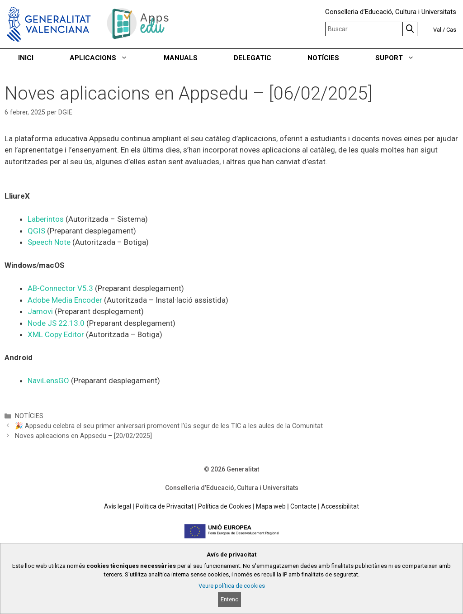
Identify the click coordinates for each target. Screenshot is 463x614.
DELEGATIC (252, 58)
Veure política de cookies (231, 585)
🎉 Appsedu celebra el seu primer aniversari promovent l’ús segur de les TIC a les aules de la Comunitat (169, 426)
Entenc (229, 599)
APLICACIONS (108, 58)
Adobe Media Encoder (65, 300)
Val (437, 29)
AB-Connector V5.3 (61, 288)
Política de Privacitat (165, 506)
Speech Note (49, 242)
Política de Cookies (224, 506)
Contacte (303, 506)
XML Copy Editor (56, 334)
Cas (451, 29)
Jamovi (41, 311)
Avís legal (117, 506)
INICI (25, 58)
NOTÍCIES (323, 58)
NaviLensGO (49, 380)
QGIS (37, 230)
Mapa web (271, 506)
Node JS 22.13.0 (56, 323)
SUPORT (403, 58)
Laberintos (47, 219)
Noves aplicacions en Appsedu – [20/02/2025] (83, 436)
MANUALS (181, 58)
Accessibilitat (340, 506)
